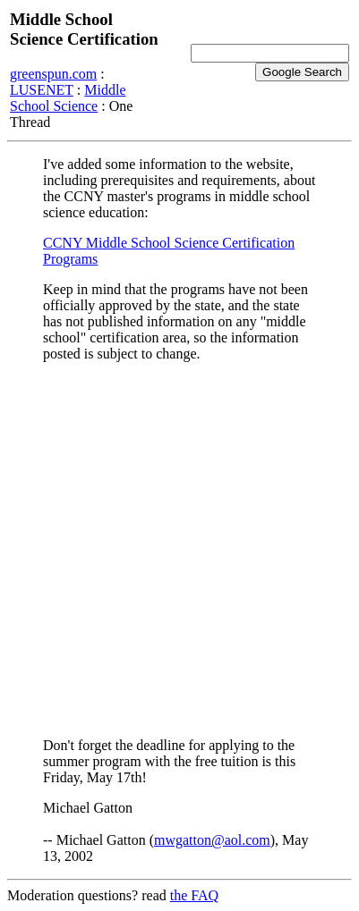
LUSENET (41, 89)
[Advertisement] (179, 549)
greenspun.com (53, 73)
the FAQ (194, 895)
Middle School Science (67, 98)
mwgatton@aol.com (212, 840)
